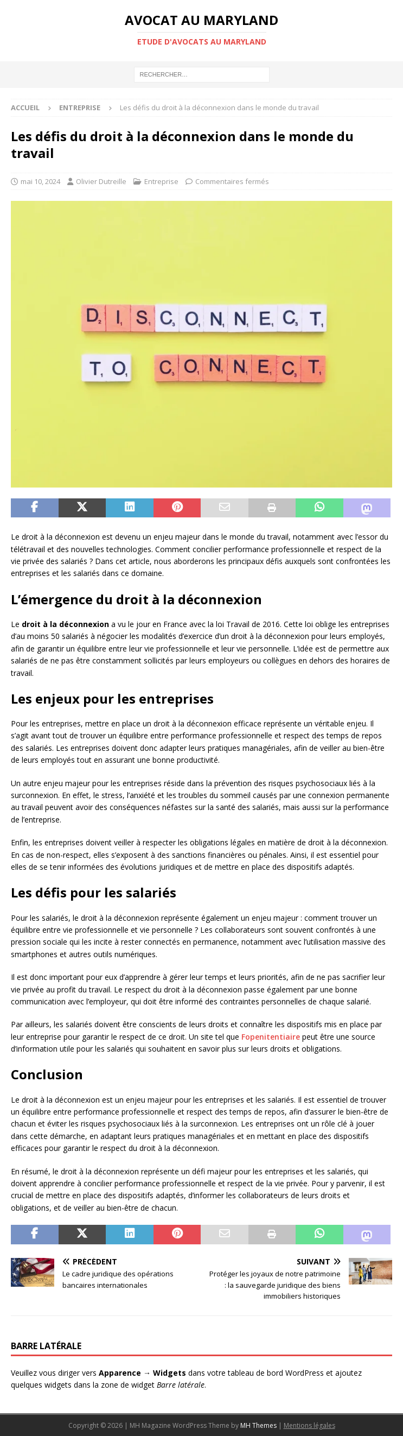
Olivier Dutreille (101, 181)
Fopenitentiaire (270, 1037)
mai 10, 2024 (40, 181)
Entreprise (161, 181)
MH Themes (258, 1425)
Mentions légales (309, 1425)
